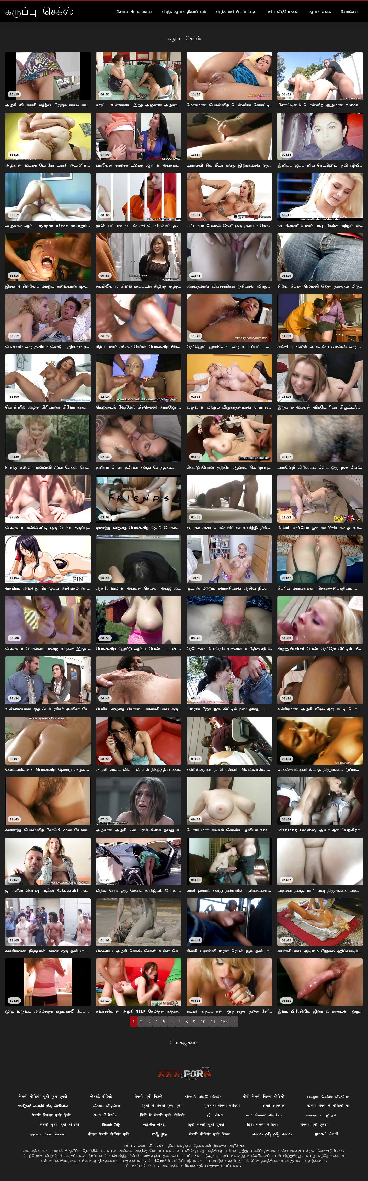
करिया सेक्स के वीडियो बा (328, 1105)
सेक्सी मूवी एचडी (314, 1124)
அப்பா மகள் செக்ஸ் (48, 1134)
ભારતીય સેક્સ (154, 1124)
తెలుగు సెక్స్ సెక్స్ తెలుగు (272, 1134)
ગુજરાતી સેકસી (326, 1134)
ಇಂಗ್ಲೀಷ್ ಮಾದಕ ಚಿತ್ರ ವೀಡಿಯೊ (43, 1105)
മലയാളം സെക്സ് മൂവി (320, 1115)
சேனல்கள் (349, 11)
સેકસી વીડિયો (101, 1096)
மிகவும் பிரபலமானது (134, 11)
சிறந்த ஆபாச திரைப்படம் (184, 11)
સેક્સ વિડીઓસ (105, 1115)
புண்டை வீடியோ (105, 1105)
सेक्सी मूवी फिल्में (149, 1096)
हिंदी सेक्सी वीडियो (262, 1124)
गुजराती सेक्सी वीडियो (222, 1105)
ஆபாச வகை (320, 11)
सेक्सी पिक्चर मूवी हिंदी (51, 1115)
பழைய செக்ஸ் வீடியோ (328, 1096)
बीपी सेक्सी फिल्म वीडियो (264, 1096)
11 (213, 1021)
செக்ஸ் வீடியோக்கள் (203, 1096)
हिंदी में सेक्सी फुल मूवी (162, 1105)
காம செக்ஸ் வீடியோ (264, 1115)
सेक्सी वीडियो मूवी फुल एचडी (43, 1096)
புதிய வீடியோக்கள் (282, 11)
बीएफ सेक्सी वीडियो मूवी (108, 1134)
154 (224, 1021)
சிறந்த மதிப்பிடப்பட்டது (236, 11)
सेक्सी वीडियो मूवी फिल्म (209, 1134)
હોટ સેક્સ (215, 1115)
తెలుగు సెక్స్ (111, 1124)
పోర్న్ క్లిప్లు (159, 1134)
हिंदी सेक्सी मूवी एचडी (206, 1124)
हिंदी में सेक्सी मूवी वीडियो (162, 1115)
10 (203, 1021)
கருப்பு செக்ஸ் (144, 1165)
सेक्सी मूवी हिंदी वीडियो (60, 1124)
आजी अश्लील (274, 1105)
